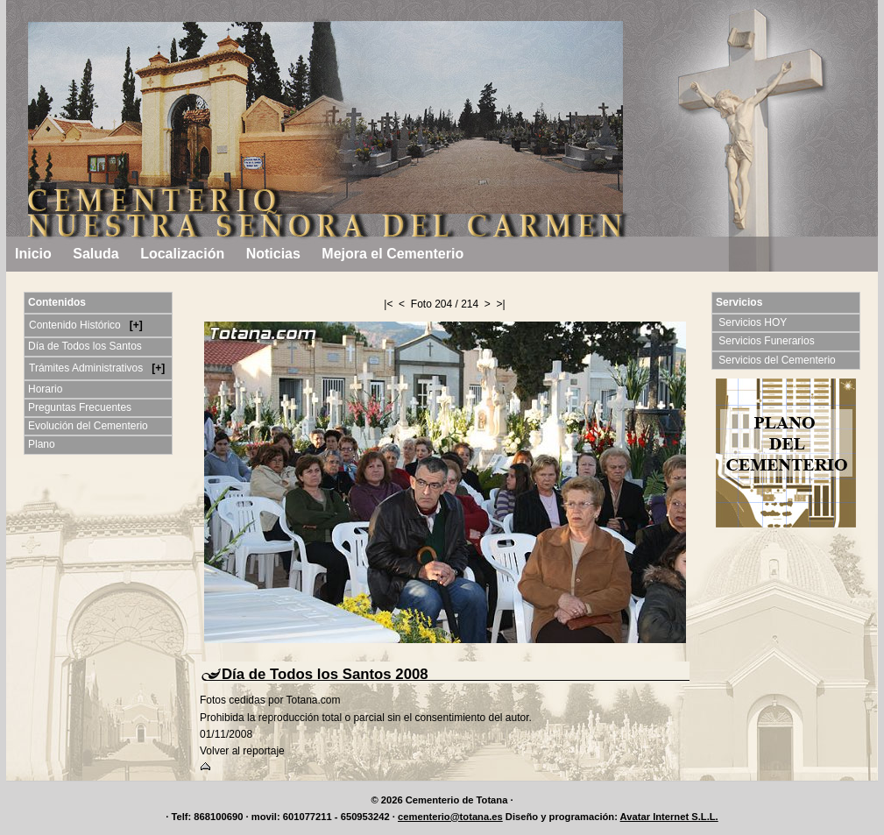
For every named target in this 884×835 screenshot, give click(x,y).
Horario (45, 389)
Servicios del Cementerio (778, 360)
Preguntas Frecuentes (79, 407)
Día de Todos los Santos (85, 346)
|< (388, 304)
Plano (41, 444)
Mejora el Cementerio (392, 253)
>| (501, 304)
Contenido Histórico (76, 325)
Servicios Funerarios (768, 341)
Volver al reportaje (242, 751)
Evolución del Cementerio (88, 426)
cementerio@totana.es (450, 816)
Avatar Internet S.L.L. (669, 816)
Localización (182, 253)
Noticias (273, 253)
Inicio (33, 253)
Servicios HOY (754, 322)
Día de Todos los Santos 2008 (325, 674)
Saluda (95, 253)
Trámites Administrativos (87, 368)
